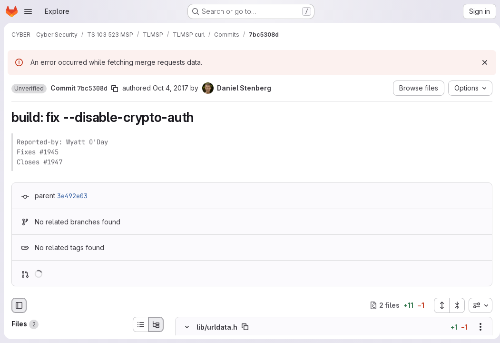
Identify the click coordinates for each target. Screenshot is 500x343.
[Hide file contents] (187, 327)
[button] (29, 88)
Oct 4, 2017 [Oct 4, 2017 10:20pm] (170, 88)
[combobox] (477, 305)
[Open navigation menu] (28, 11)
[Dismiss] (481, 62)
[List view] (140, 324)
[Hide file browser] (19, 305)
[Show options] (476, 327)
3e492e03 (72, 196)
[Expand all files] (437, 305)
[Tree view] (156, 324)
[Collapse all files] (453, 305)
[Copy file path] (245, 327)
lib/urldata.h (216, 327)
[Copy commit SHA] (114, 88)
